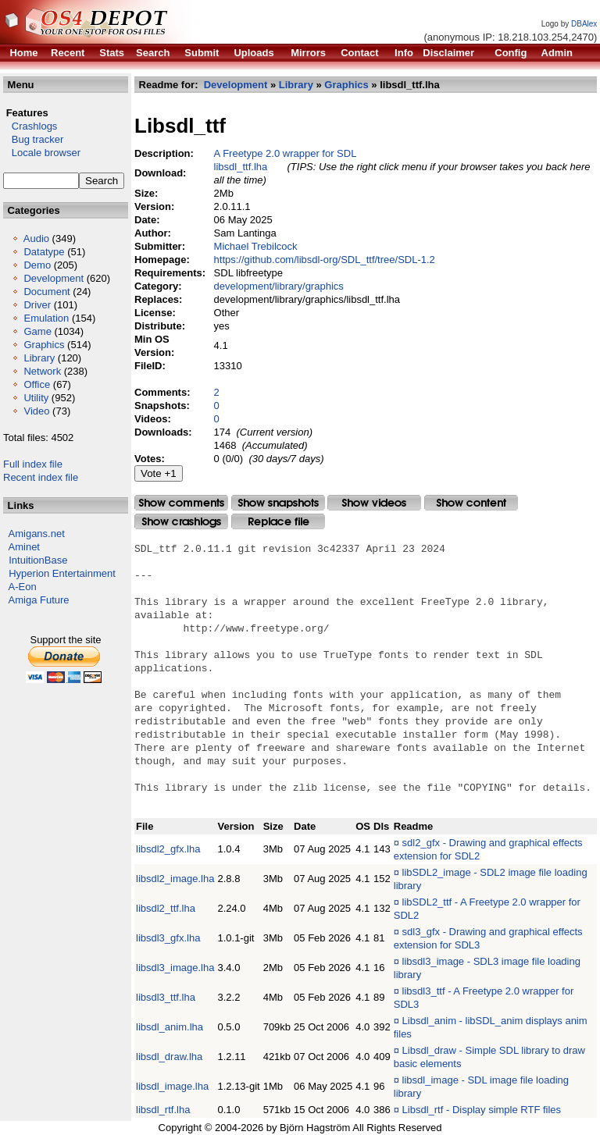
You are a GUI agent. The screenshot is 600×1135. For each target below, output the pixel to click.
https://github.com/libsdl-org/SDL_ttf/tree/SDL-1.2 (324, 259)
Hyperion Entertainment (62, 573)
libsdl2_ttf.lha (165, 908)
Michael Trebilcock (256, 246)
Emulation (46, 318)
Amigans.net (37, 533)
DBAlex (584, 24)
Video (36, 411)
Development (53, 278)
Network (42, 371)
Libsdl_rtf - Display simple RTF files (481, 1109)
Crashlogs (30, 126)
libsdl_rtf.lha (163, 1109)
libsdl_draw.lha (169, 1056)
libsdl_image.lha (172, 1086)
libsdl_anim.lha (169, 1027)
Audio (36, 238)
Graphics (43, 344)
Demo (37, 265)
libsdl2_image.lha (175, 878)
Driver (37, 305)
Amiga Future (39, 600)
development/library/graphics (279, 286)
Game (37, 331)
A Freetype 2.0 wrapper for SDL (285, 153)
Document (46, 291)
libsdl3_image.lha (175, 967)
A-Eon (23, 586)
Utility (35, 398)
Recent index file (40, 477)
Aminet (24, 547)
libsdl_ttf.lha (241, 167)
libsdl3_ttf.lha (165, 997)
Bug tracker (33, 139)
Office (36, 384)
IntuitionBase (38, 560)
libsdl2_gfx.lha (168, 849)
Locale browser (41, 152)
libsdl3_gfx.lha (168, 938)
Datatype (43, 252)
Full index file (32, 464)
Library (39, 358)
